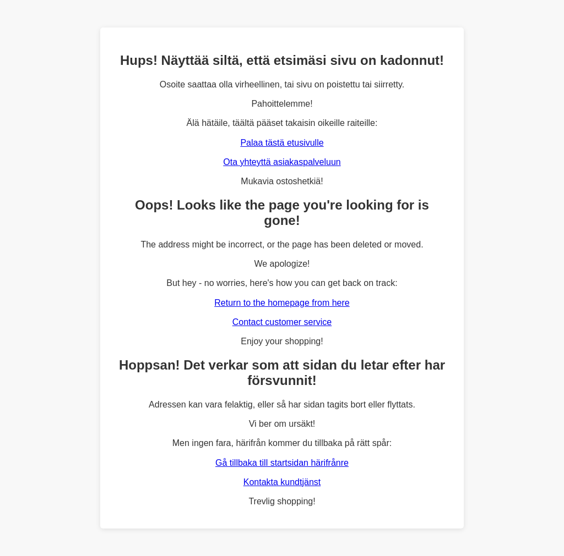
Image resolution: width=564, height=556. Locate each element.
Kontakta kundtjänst (282, 482)
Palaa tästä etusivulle (281, 142)
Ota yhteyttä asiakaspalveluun (281, 162)
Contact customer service (282, 322)
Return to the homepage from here (281, 302)
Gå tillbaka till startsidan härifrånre (282, 462)
